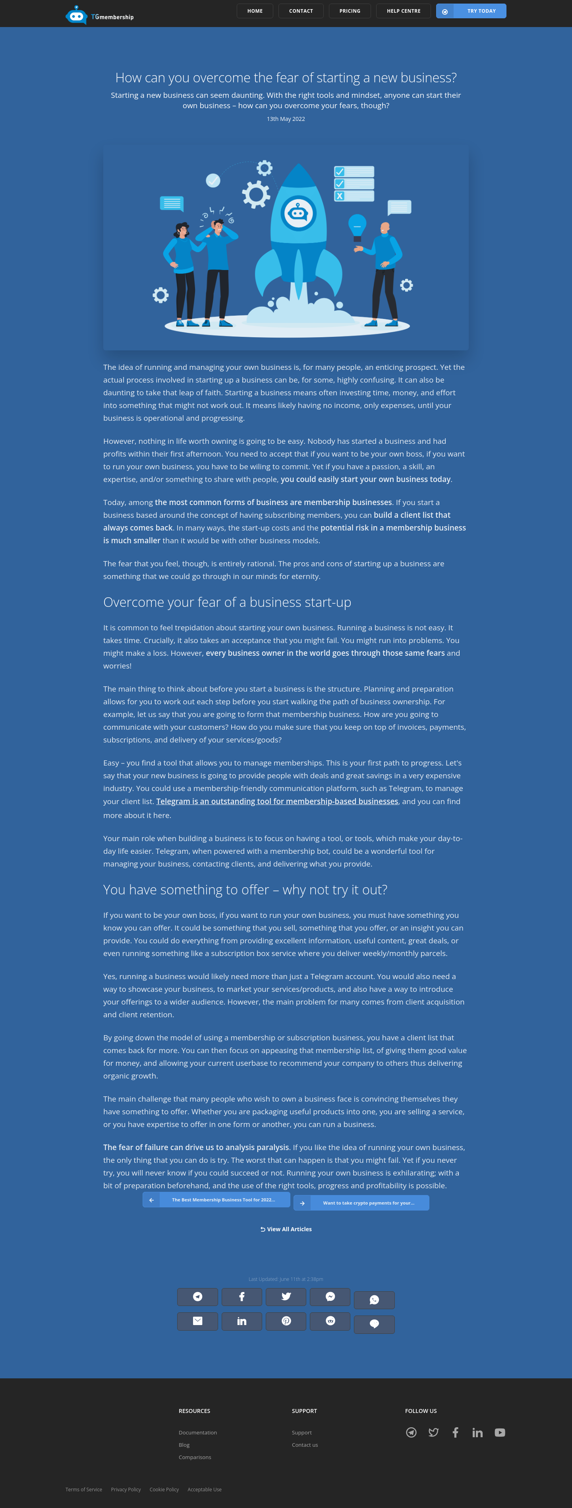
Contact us (305, 1429)
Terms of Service (84, 1475)
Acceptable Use (205, 1475)
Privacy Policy (126, 1475)
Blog (184, 1429)
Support (302, 1416)
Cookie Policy (164, 1475)
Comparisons (196, 1442)
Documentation (199, 1416)
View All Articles (286, 1224)
